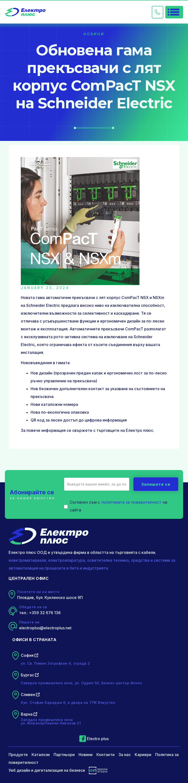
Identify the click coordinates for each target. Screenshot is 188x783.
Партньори (64, 754)
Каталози (41, 754)
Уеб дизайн (19, 770)
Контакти (105, 754)
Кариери (143, 754)
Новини (86, 754)
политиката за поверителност (131, 502)
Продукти (18, 754)
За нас (124, 754)
